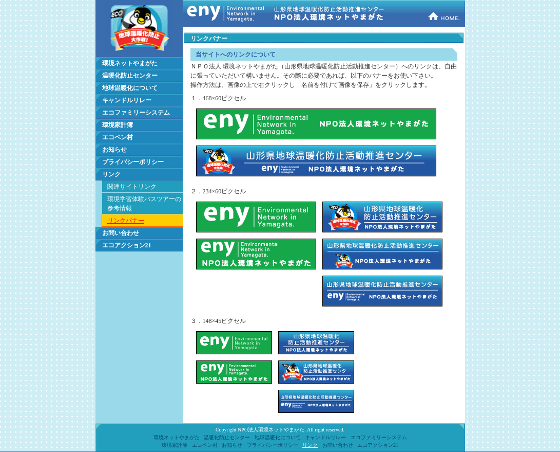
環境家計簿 (117, 125)
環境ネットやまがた (130, 63)
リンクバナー (125, 220)
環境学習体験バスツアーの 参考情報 (144, 203)
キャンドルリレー (126, 100)
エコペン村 (117, 137)
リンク (111, 174)
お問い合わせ (120, 233)
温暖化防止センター (130, 75)
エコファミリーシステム (136, 112)
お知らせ (114, 149)
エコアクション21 (126, 245)
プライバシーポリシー (133, 162)
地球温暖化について (130, 88)
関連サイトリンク (132, 186)
